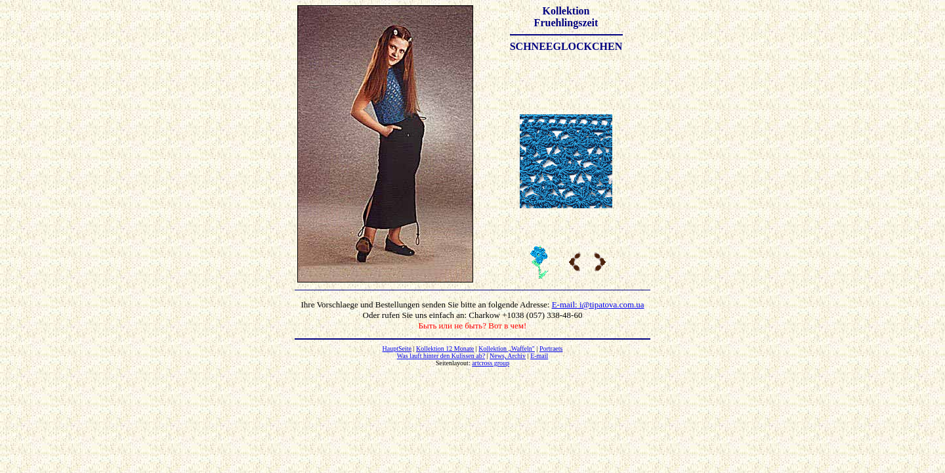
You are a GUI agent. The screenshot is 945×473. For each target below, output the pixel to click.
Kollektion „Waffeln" (506, 348)
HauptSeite (397, 348)
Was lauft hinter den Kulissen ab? (441, 355)
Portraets (551, 348)
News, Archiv (508, 355)
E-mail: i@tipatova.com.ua (598, 304)
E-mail (539, 355)
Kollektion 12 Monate (445, 348)
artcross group (490, 363)
